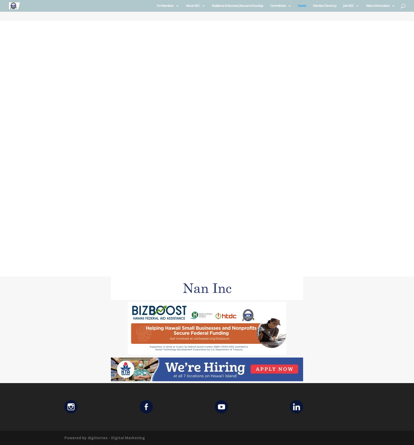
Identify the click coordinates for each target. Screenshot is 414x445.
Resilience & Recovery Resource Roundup (237, 6)
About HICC (193, 6)
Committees (278, 6)
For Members (165, 6)
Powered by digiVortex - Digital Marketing (104, 437)
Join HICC (348, 6)
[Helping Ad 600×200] (207, 353)
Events (302, 6)
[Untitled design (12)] (207, 298)
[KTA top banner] (207, 379)
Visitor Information (378, 6)
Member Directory (324, 6)
